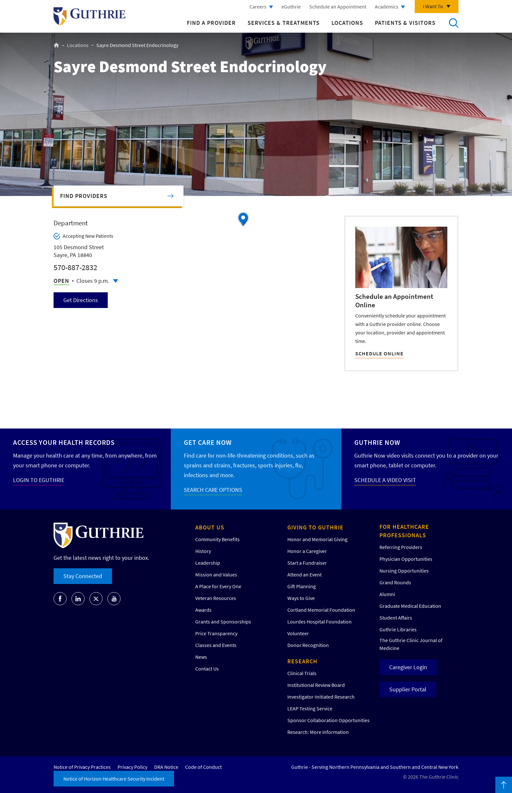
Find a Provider (211, 22)
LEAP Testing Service (309, 708)
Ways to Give (301, 598)
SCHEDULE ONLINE (379, 353)
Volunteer (298, 633)
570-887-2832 (75, 267)
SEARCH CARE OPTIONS (213, 490)
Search (453, 23)
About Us (209, 527)
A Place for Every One (218, 586)
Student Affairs (395, 617)
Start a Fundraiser (307, 562)
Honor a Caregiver (307, 551)
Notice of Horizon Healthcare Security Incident (113, 778)
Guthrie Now (377, 442)
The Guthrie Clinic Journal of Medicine (410, 644)
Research (302, 661)
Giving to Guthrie (315, 527)
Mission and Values (216, 574)
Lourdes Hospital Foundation (319, 621)
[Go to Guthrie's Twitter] (96, 598)
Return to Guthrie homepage (89, 16)
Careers (257, 6)
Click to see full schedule (115, 281)
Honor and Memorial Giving (317, 539)
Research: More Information (318, 732)
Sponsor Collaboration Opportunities (328, 720)
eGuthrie (291, 6)
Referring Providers (400, 547)
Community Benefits (217, 539)
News (201, 657)
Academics (386, 6)
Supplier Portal (407, 689)
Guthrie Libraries (398, 629)
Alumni (387, 594)
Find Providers (83, 196)
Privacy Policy (132, 767)
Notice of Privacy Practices (82, 767)
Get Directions (80, 300)
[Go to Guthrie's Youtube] (113, 598)
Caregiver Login (408, 667)
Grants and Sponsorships (223, 621)
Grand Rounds (395, 582)
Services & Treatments (284, 22)
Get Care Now (208, 442)
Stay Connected (82, 576)
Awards (203, 610)
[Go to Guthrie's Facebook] (60, 598)
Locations (347, 22)
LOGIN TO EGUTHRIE (38, 480)
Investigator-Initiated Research (321, 696)
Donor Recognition (308, 645)
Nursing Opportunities (404, 570)
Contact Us (207, 668)
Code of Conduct (203, 767)
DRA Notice (166, 767)
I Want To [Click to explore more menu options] (433, 6)
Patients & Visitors (405, 22)
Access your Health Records (64, 442)
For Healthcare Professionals (404, 531)
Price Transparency (216, 633)
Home (56, 45)
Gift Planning (301, 586)
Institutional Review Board (316, 685)
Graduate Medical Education (410, 606)
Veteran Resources (215, 598)
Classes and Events (215, 645)
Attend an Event (304, 574)
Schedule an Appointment (337, 6)
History (203, 551)
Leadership (207, 562)
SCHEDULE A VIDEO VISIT (385, 480)
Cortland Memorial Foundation (321, 610)
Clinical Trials (301, 673)
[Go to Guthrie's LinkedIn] (78, 598)
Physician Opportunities (405, 559)
